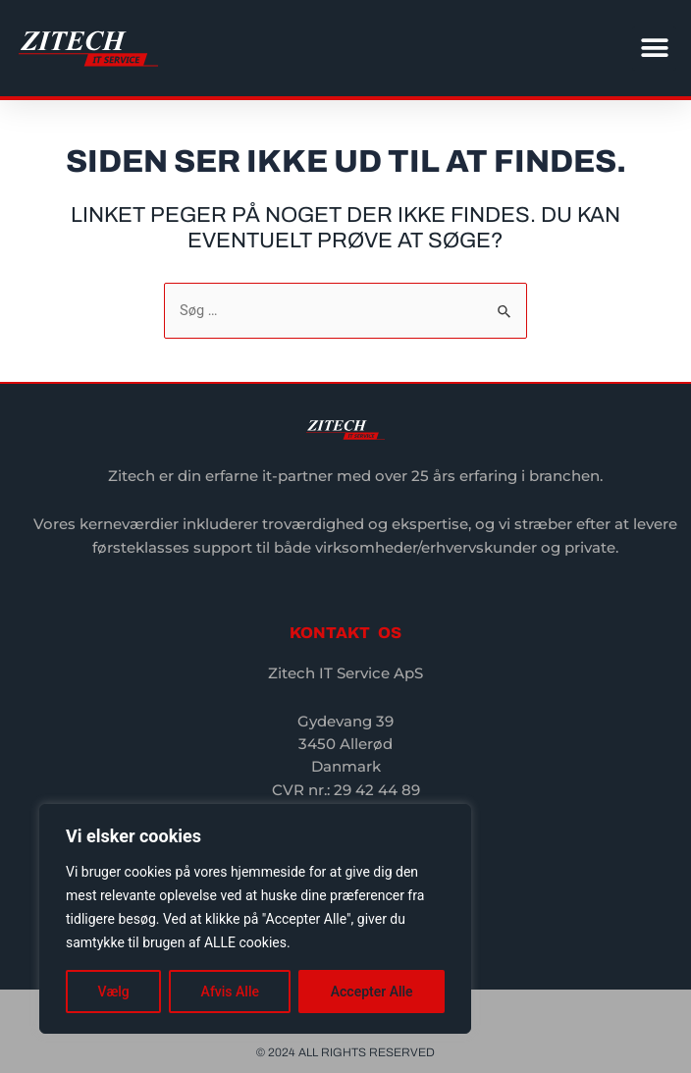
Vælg (113, 991)
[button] (654, 49)
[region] (255, 919)
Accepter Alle (372, 991)
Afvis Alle (230, 991)
